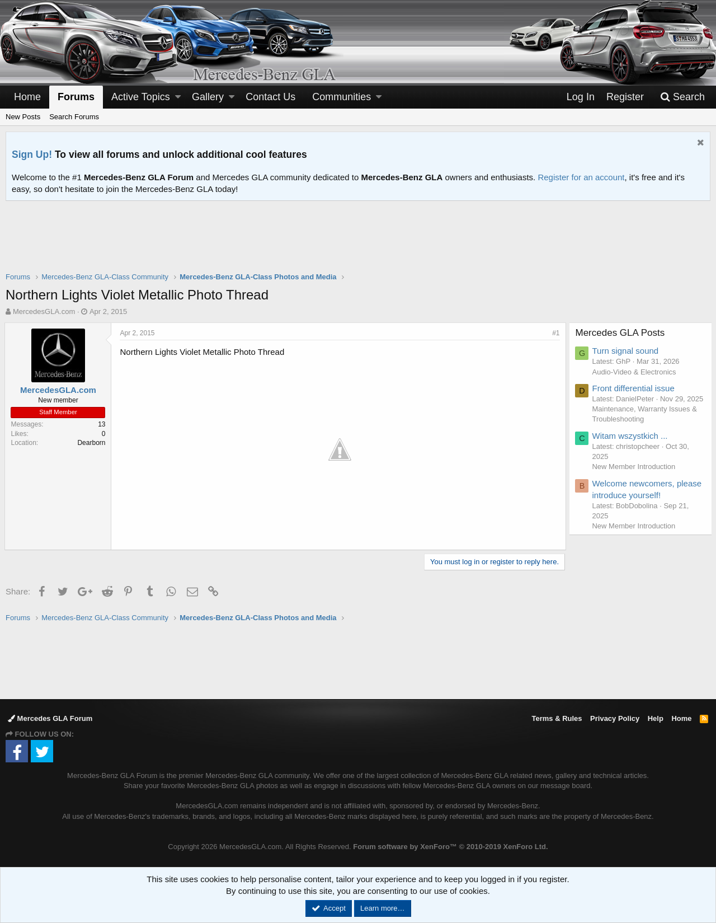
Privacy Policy (614, 718)
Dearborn (92, 443)
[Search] (682, 97)
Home (27, 96)
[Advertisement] (358, 243)
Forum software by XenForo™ (450, 846)
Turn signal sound (626, 350)
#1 (555, 333)
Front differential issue (634, 388)
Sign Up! (32, 154)
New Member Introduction (635, 477)
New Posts (23, 117)
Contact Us (270, 96)
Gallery (208, 96)
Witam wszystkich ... (631, 446)
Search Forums (74, 117)
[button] (177, 97)
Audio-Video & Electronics (635, 372)
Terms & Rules (556, 718)
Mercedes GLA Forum (50, 718)
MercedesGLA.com (44, 311)
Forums (76, 96)
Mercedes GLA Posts (621, 332)
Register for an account (581, 177)
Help (655, 718)
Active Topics (140, 96)
